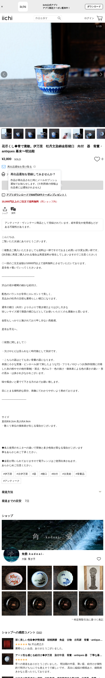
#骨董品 (80, 473)
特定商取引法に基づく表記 (88, 619)
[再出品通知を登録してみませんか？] (34, 166)
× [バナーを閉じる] (2, 6)
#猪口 (44, 473)
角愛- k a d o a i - (32, 553)
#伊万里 (7, 473)
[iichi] (7, 19)
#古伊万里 (22, 473)
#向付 (55, 473)
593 (39, 632)
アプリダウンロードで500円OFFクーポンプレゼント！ (36, 194)
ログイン (89, 18)
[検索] (59, 18)
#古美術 (66, 473)
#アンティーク (11, 480)
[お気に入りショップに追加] (98, 559)
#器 (34, 473)
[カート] (99, 18)
